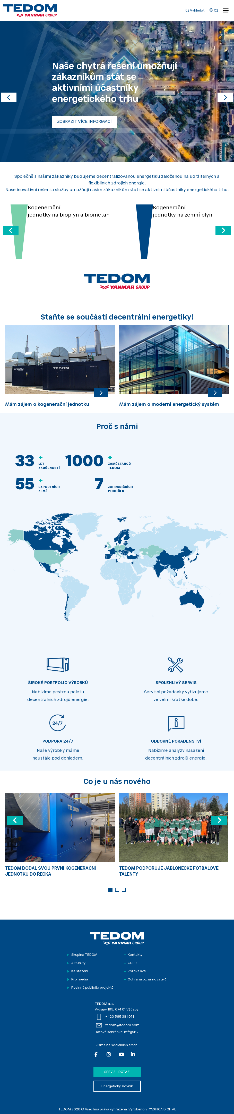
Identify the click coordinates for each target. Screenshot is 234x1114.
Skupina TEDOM (84, 955)
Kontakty (135, 955)
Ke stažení (79, 971)
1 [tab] (110, 890)
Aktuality (78, 963)
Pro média (79, 979)
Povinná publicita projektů (92, 987)
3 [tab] (124, 890)
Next (224, 365)
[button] (8, 91)
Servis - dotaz (117, 1072)
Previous (9, 365)
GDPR (132, 963)
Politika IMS (137, 971)
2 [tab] (117, 890)
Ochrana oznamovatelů (147, 979)
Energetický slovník (117, 1086)
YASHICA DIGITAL (162, 1109)
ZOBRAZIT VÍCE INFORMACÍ (84, 122)
